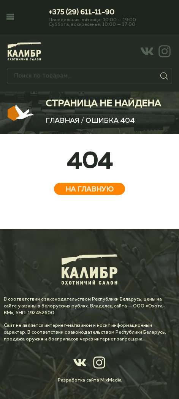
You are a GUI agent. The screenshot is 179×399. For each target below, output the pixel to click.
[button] (10, 17)
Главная (62, 120)
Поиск (164, 76)
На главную (89, 189)
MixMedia (111, 380)
